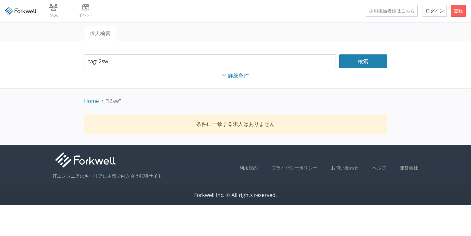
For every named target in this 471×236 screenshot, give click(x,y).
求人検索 (100, 33)
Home (91, 101)
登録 (458, 11)
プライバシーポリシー (294, 168)
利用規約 (248, 168)
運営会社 (409, 168)
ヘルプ (379, 168)
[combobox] (210, 61)
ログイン (435, 11)
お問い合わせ (344, 168)
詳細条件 (235, 75)
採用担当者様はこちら (392, 11)
